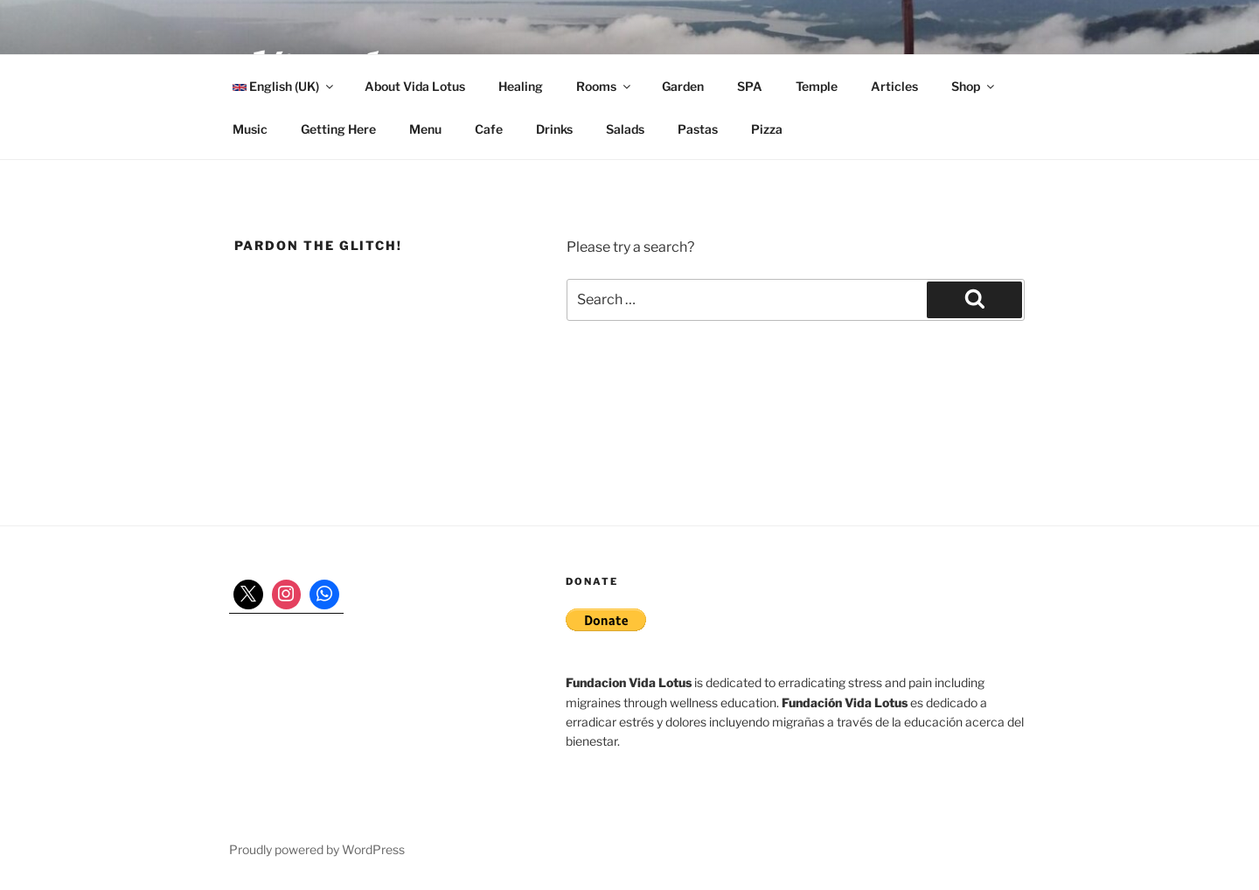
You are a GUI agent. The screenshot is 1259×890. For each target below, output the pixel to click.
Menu (425, 129)
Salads (625, 129)
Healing (520, 86)
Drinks (554, 129)
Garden (683, 86)
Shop (974, 86)
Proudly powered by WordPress (317, 849)
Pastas (698, 129)
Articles (894, 86)
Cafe (489, 129)
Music (250, 129)
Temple (817, 86)
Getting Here (338, 129)
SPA (749, 86)
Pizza (767, 129)
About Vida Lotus (415, 86)
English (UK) (284, 86)
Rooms (604, 86)
